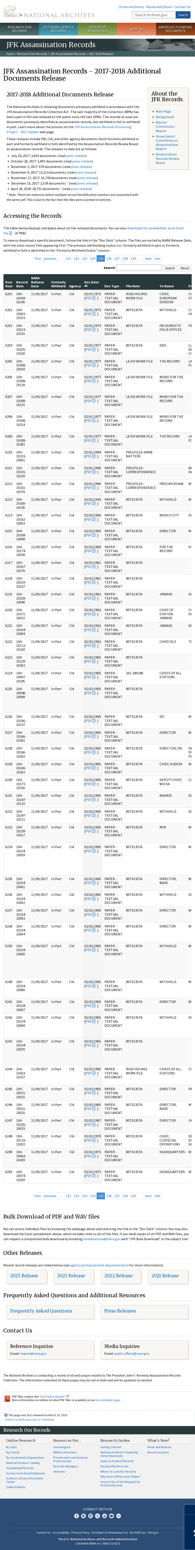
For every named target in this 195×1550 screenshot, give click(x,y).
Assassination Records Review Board (167, 158)
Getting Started (110, 1447)
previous (50, 258)
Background (165, 117)
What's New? (158, 1440)
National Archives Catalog (23, 1463)
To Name (167, 286)
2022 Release (118, 1275)
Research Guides (115, 1440)
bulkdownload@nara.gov (102, 1239)
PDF (88, 298)
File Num (133, 286)
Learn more (156, 1542)
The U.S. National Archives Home (48, 11)
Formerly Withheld (58, 284)
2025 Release (24, 1275)
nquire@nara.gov (33, 1353)
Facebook (76, 1516)
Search (183, 15)
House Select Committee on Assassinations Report (167, 142)
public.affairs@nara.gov (131, 1353)
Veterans (59, 1471)
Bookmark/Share (159, 7)
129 (133, 258)
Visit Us (136, 29)
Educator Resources (97, 29)
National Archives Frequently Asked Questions (119, 1454)
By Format (13, 1452)
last (158, 258)
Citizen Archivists (131, 7)
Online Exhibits (15, 1487)
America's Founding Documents (175, 29)
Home (10, 54)
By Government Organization (25, 1457)
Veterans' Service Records (58, 29)
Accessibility (61, 1532)
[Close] (190, 1509)
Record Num (22, 284)
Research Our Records (20, 29)
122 (76, 258)
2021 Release (165, 1275)
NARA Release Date (37, 282)
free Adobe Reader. (54, 1396)
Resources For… (67, 1440)
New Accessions (158, 1452)
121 (68, 258)
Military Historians (65, 1452)
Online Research (20, 1440)
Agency (75, 286)
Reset (185, 268)
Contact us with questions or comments (29, 1419)
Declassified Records (114, 1466)
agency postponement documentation (99, 1265)
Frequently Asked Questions (41, 1311)
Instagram (90, 1516)
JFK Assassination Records (68, 54)
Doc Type (112, 286)
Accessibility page (108, 1400)
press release (75, 155)
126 (109, 258)
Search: (109, 267)
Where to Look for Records (118, 1471)
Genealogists (62, 1447)
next (148, 258)
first (37, 258)
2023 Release (71, 1275)
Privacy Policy (80, 1532)
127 (117, 258)
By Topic (11, 1447)
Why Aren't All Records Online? (120, 1477)
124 (92, 258)
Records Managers (65, 1466)
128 (125, 258)
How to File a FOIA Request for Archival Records (120, 1483)
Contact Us (182, 7)
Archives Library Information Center (24, 1480)
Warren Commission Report (165, 126)
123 (84, 258)
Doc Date (91, 284)
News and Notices (159, 1447)
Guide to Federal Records (117, 1461)
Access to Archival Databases (25, 1473)
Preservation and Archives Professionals (70, 1459)
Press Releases (120, 1311)
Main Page (163, 111)
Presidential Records (20, 1468)
